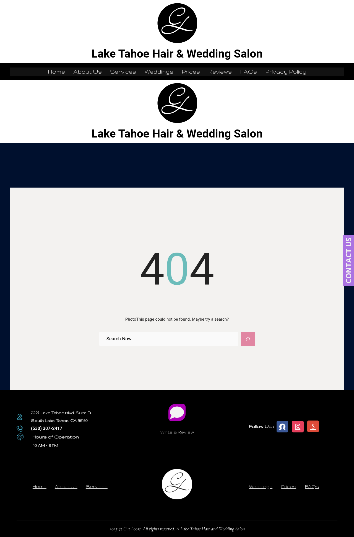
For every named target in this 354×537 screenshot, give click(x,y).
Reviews (220, 71)
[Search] (248, 339)
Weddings (158, 71)
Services (123, 71)
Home (56, 71)
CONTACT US (348, 261)
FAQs (248, 71)
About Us (87, 71)
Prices (191, 71)
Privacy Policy (285, 71)
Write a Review (177, 431)
